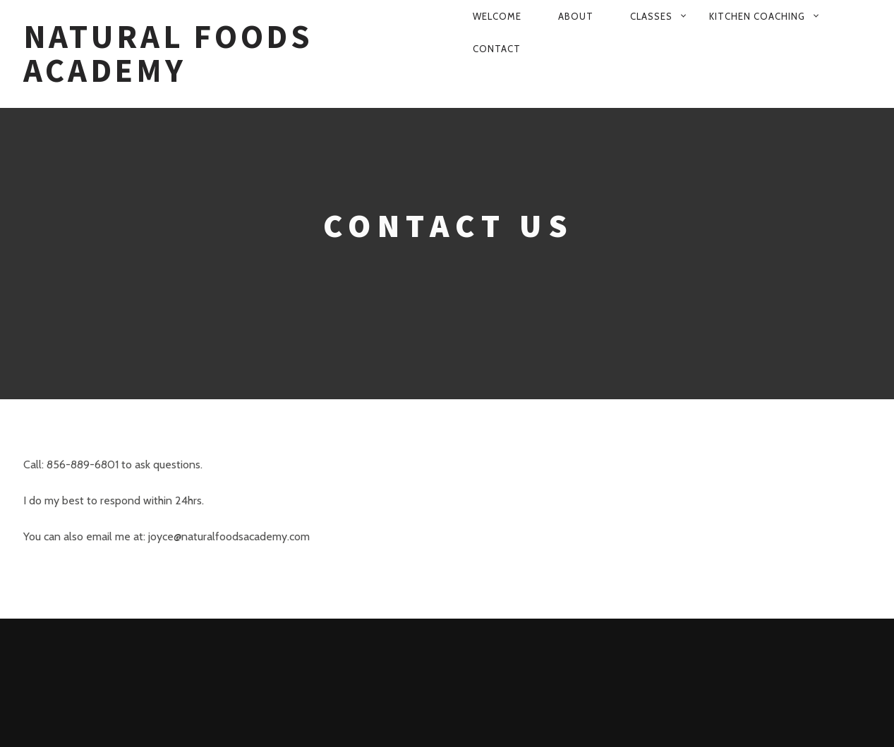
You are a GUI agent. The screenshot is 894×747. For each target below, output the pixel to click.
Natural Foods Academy (168, 54)
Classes (651, 16)
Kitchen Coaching (757, 16)
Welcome (497, 16)
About (575, 16)
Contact (497, 48)
